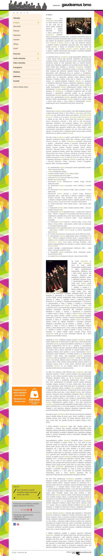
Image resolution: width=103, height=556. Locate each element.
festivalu (88, 75)
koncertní (69, 49)
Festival (50, 171)
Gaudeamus (50, 20)
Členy (81, 123)
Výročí (15, 48)
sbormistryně (84, 115)
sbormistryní (73, 117)
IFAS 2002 (54, 246)
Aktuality (16, 18)
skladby (88, 49)
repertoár (76, 49)
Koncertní (49, 513)
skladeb (88, 285)
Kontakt (16, 81)
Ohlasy (15, 44)
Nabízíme (16, 76)
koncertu (67, 305)
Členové (16, 31)
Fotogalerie (17, 67)
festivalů (77, 47)
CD (80, 137)
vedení (77, 113)
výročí (83, 396)
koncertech (84, 261)
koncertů (57, 366)
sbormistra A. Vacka (55, 242)
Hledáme (16, 72)
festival (62, 167)
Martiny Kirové (63, 43)
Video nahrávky (19, 63)
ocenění (67, 230)
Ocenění (16, 39)
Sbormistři (17, 26)
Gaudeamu (74, 315)
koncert (83, 283)
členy (77, 39)
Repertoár (16, 35)
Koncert (48, 293)
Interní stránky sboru (20, 87)
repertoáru (67, 440)
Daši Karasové (51, 43)
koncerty (54, 47)
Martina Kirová (86, 117)
